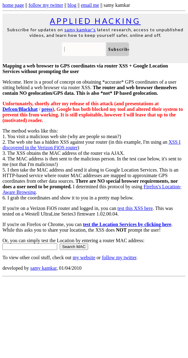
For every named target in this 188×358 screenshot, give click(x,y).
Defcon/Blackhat (20, 109)
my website (84, 257)
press (46, 109)
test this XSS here (135, 208)
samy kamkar (43, 268)
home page (13, 5)
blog (72, 5)
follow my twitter (45, 5)
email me (90, 5)
